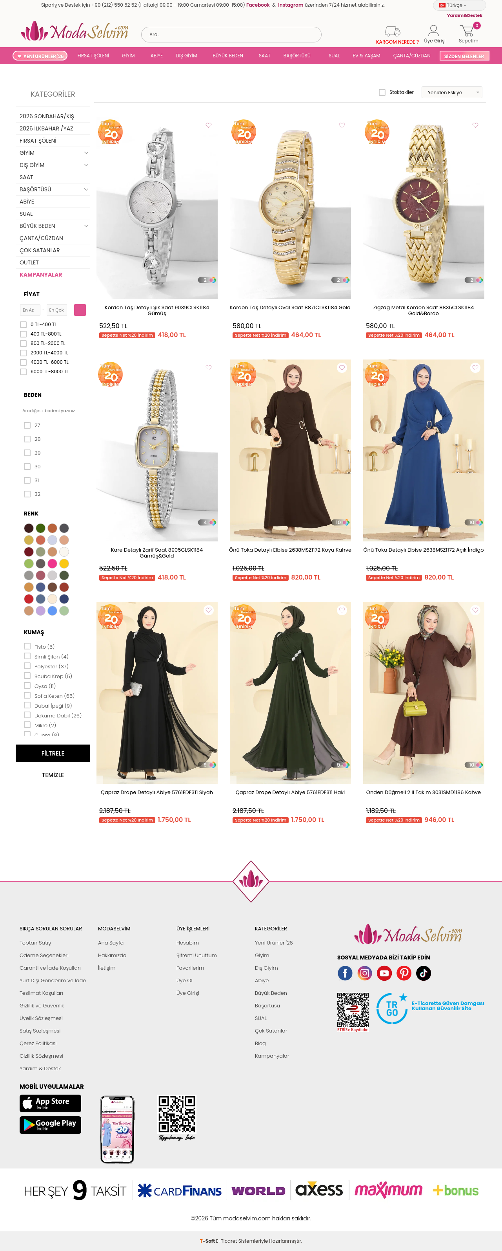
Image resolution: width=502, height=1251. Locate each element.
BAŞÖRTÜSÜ (297, 55)
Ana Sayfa (111, 943)
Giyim (262, 955)
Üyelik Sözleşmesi (41, 1018)
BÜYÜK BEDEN (228, 55)
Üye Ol (184, 980)
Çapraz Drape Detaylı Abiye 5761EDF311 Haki (290, 792)
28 (32, 439)
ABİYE (157, 55)
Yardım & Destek (40, 1068)
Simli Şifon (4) (46, 656)
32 (32, 494)
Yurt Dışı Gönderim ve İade (53, 980)
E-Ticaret (226, 1214)
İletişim (107, 968)
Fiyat (32, 294)
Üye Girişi (187, 993)
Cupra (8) (41, 734)
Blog (260, 1043)
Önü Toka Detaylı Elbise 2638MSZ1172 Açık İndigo (423, 550)
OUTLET (29, 262)
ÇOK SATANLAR (40, 250)
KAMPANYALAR (41, 275)
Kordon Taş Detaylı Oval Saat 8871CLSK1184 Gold (290, 307)
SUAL (333, 55)
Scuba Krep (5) (48, 675)
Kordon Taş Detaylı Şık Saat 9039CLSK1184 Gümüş (157, 310)
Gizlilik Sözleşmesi (41, 1056)
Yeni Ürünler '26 (274, 943)
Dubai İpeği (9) (48, 705)
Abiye (262, 980)
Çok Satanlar (271, 1031)
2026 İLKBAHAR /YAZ (46, 128)
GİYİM (128, 55)
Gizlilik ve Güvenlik (42, 1005)
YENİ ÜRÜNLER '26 (44, 56)
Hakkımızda (112, 955)
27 (32, 425)
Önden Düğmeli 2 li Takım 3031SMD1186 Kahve (423, 792)
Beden (33, 395)
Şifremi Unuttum (196, 955)
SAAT (265, 55)
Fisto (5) (39, 646)
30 (32, 467)
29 (32, 453)
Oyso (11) (40, 685)
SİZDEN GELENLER (464, 56)
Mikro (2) (40, 725)
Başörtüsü (267, 1005)
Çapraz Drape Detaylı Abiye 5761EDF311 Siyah (157, 792)
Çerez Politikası (38, 1043)
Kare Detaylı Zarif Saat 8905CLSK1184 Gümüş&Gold (157, 552)
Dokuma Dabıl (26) (53, 715)
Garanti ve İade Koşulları (50, 968)
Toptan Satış (35, 943)
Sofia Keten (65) (49, 695)
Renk (31, 513)
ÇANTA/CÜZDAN (412, 55)
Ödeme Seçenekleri (44, 955)
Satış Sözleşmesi (40, 1031)
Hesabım (187, 943)
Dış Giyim (266, 968)
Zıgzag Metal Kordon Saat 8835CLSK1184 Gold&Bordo (423, 310)
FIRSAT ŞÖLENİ (93, 55)
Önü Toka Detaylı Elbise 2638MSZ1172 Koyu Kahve (290, 550)
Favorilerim (190, 968)
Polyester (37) (46, 666)
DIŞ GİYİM (186, 55)
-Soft (208, 1214)
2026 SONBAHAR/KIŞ (47, 116)
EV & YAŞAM (366, 55)
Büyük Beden (271, 993)
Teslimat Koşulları (41, 993)
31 (31, 480)
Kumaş (34, 632)
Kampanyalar (272, 1056)
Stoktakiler (396, 92)
